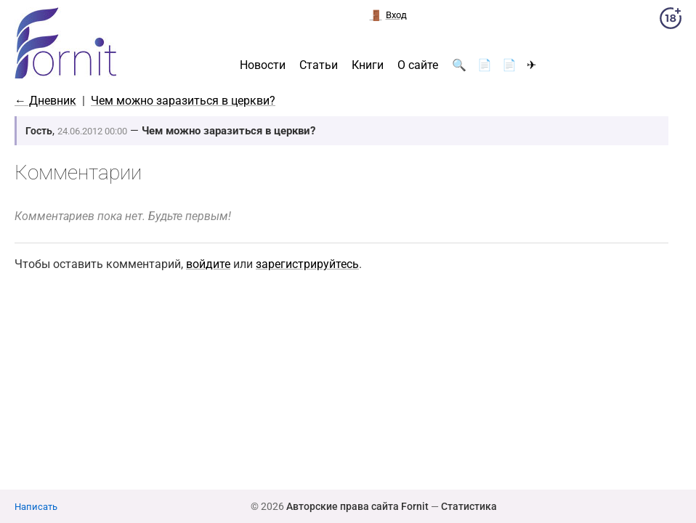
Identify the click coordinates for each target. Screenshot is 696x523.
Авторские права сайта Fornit (357, 506)
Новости (263, 65)
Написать (36, 506)
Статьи (318, 65)
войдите (208, 264)
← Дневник (45, 101)
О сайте (417, 65)
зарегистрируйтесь (307, 264)
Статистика (469, 506)
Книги (368, 65)
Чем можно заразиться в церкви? (183, 101)
